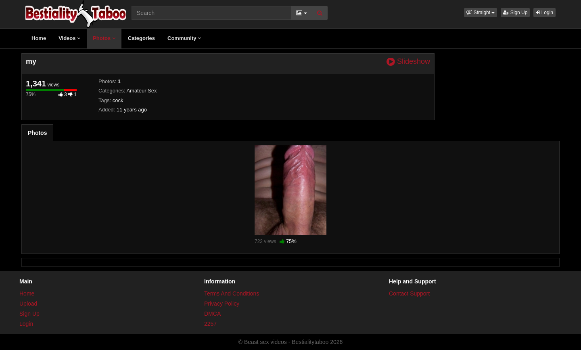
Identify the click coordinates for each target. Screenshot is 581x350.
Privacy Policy (221, 303)
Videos (69, 38)
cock (118, 100)
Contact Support (409, 293)
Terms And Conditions (231, 293)
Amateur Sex (141, 91)
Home (38, 38)
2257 (210, 324)
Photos (104, 38)
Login (544, 12)
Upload (28, 303)
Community (184, 38)
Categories (141, 38)
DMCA (212, 313)
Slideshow (408, 61)
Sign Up (515, 12)
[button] (480, 12)
